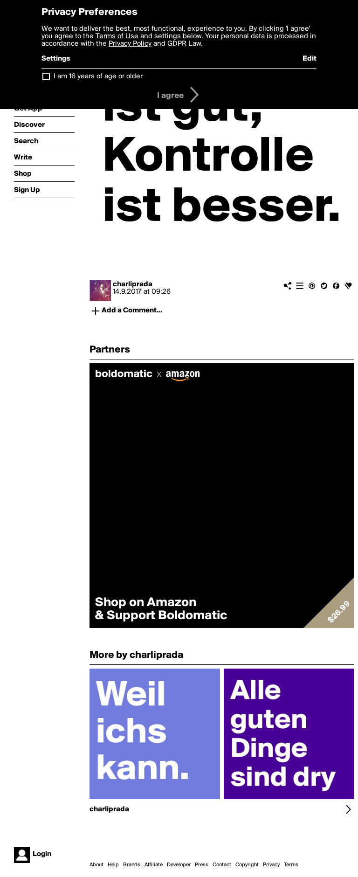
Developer (179, 865)
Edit (310, 58)
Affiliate (154, 865)
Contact (222, 865)
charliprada (132, 284)
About (96, 865)
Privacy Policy (130, 44)
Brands (131, 865)
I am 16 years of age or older (98, 76)
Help (113, 865)
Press (201, 865)
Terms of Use (117, 36)
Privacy (271, 865)
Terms (291, 865)
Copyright (247, 865)
